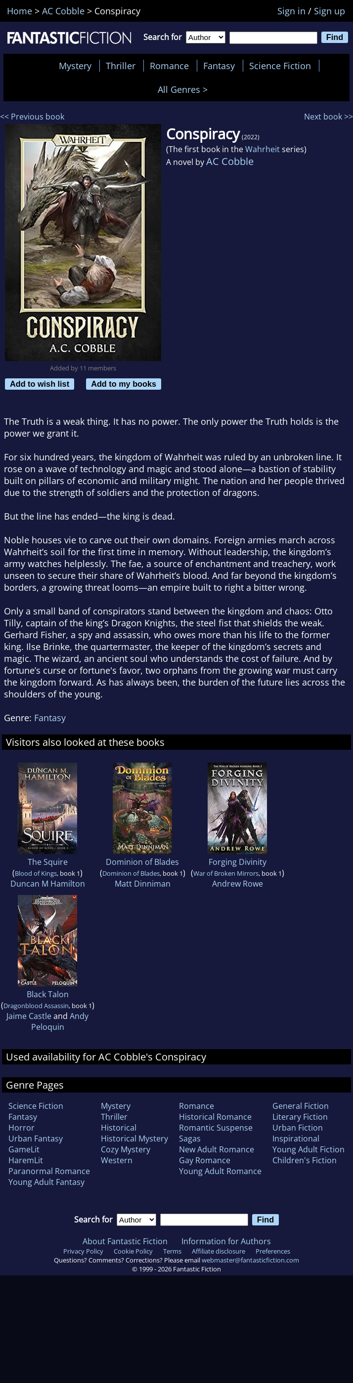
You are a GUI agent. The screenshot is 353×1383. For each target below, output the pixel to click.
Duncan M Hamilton (47, 883)
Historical (118, 1127)
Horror (21, 1127)
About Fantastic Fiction (125, 1241)
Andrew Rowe (237, 883)
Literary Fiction (300, 1116)
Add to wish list (39, 383)
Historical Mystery (134, 1138)
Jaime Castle (28, 1016)
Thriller (120, 66)
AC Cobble (230, 161)
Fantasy (219, 66)
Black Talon (48, 994)
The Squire (48, 861)
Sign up (329, 11)
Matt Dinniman (143, 883)
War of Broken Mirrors (226, 873)
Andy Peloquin (60, 1021)
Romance (169, 66)
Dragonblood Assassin (36, 1005)
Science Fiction (280, 66)
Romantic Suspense (216, 1127)
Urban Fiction (297, 1127)
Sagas (190, 1138)
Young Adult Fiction (308, 1149)
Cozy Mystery (125, 1149)
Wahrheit (262, 149)
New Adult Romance (216, 1149)
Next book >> (328, 116)
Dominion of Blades (142, 861)
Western (116, 1160)
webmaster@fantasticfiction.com (250, 1260)
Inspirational (295, 1138)
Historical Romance (215, 1116)
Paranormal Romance (49, 1171)
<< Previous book (32, 116)
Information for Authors (226, 1241)
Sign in (291, 11)
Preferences (273, 1251)
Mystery (75, 66)
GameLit (24, 1149)
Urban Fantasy (35, 1138)
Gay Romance (204, 1160)
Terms (172, 1251)
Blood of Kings (36, 873)
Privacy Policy (83, 1251)
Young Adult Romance (220, 1171)
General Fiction (300, 1105)
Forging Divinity (237, 861)
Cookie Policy (133, 1251)
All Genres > (185, 89)
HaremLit (25, 1160)
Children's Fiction (304, 1160)
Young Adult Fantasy (46, 1182)
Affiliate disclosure (218, 1251)
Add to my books (123, 383)
